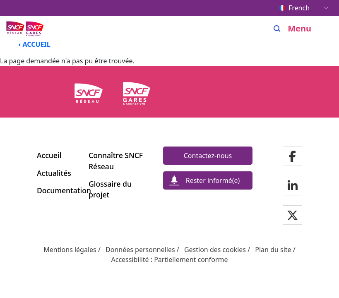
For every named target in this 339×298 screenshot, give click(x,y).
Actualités (54, 173)
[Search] (277, 28)
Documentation (58, 190)
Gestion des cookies (215, 249)
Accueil (49, 155)
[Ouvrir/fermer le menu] (305, 28)
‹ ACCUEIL (34, 44)
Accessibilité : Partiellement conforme (169, 259)
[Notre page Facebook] (292, 157)
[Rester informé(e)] (207, 180)
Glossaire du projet (110, 189)
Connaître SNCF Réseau (116, 160)
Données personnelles (140, 249)
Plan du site (273, 249)
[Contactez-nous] (207, 156)
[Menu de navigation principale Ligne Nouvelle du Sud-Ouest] (25, 28)
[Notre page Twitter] (292, 216)
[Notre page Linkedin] (293, 186)
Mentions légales (69, 249)
